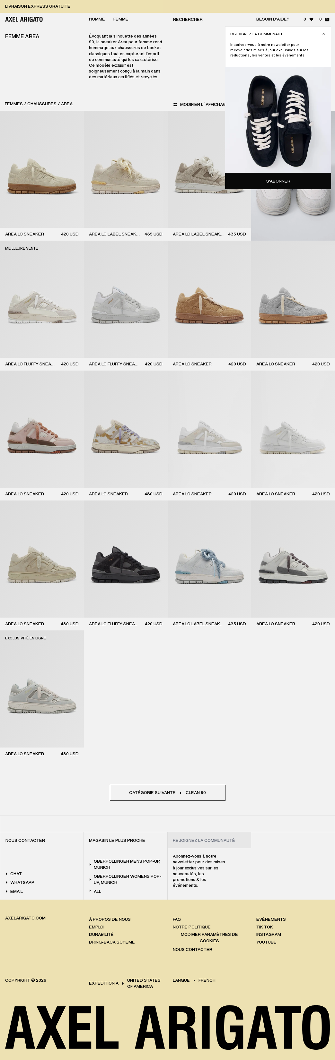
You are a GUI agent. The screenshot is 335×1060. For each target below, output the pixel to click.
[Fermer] (323, 33)
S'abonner (278, 181)
